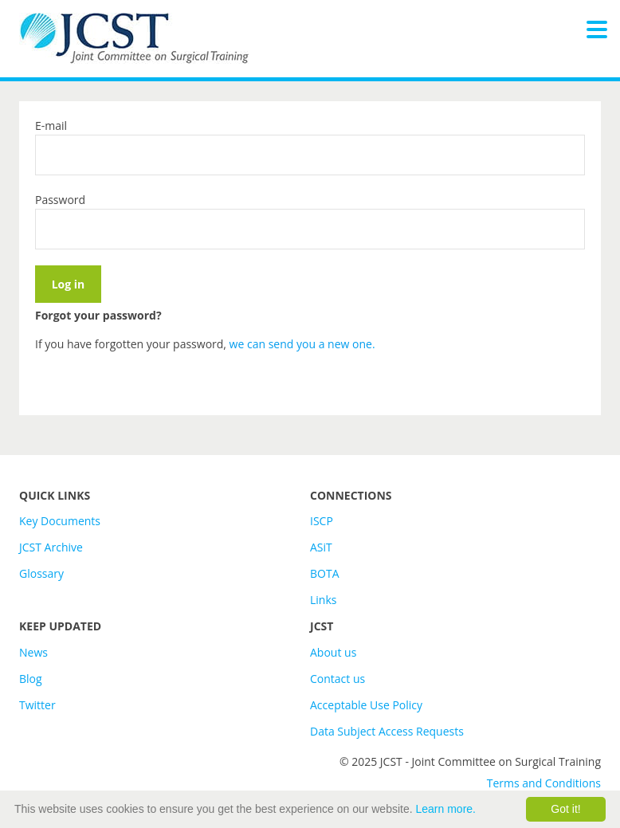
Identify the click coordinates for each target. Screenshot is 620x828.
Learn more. (446, 808)
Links (323, 599)
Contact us (337, 678)
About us (333, 652)
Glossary (41, 573)
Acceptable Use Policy (366, 704)
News (33, 652)
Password (60, 199)
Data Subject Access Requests (387, 731)
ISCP (321, 520)
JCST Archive (51, 547)
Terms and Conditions (544, 783)
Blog (30, 678)
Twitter (37, 704)
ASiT (321, 547)
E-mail (51, 125)
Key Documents (59, 520)
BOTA (324, 573)
